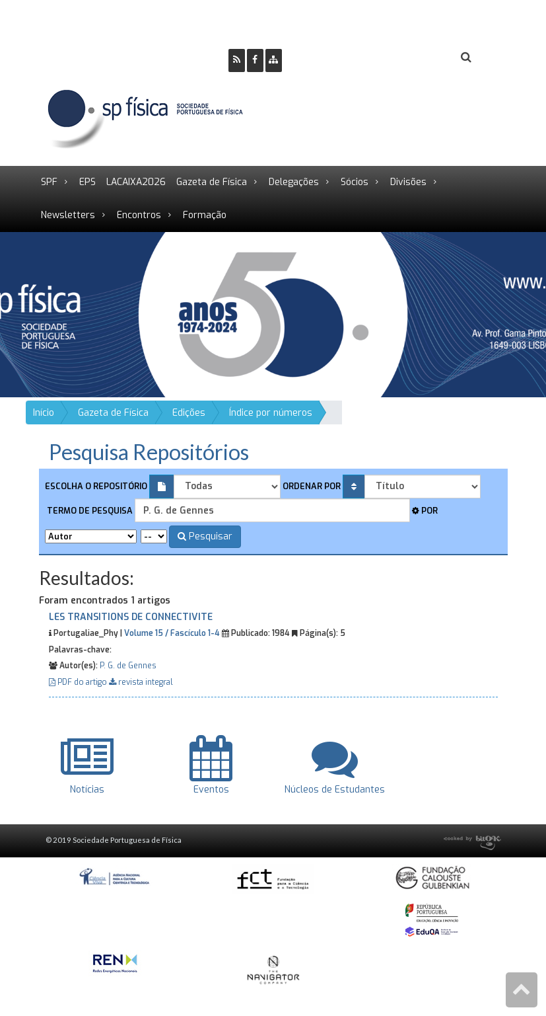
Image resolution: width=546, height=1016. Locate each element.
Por (425, 510)
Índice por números (270, 413)
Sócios (354, 182)
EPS (87, 182)
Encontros (139, 215)
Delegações (294, 182)
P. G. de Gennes (128, 665)
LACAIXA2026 (136, 182)
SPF (49, 182)
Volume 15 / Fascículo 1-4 (172, 633)
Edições (188, 413)
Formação (204, 215)
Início (43, 413)
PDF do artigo (79, 682)
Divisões (408, 182)
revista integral (141, 682)
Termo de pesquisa (89, 510)
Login (412, 58)
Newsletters (68, 215)
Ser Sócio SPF (337, 58)
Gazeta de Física (211, 182)
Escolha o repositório (96, 486)
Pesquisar (205, 536)
